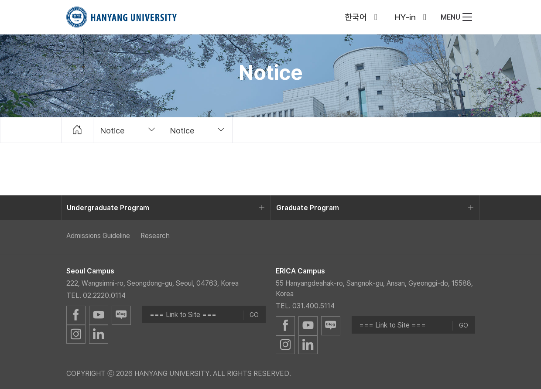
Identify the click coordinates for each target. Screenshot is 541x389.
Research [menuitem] (155, 235)
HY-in (405, 17)
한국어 (356, 17)
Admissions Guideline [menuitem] (98, 235)
